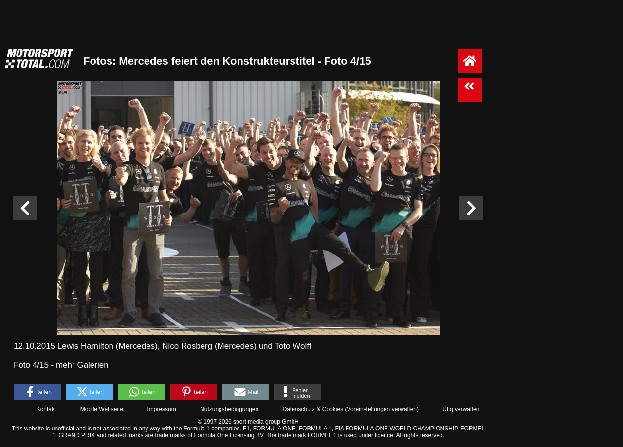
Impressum (161, 409)
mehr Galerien (82, 365)
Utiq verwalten (460, 409)
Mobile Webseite (102, 409)
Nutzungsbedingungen (229, 409)
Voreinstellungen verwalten (382, 409)
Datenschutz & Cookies (312, 409)
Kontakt (46, 409)
